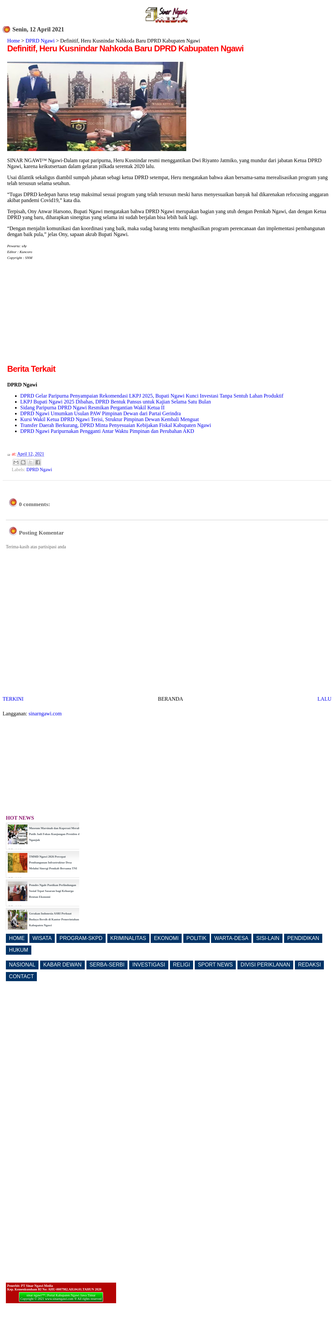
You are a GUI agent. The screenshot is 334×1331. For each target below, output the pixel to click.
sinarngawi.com (45, 713)
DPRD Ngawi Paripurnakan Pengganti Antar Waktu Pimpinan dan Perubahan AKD (107, 431)
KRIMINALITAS (128, 938)
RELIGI (181, 964)
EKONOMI (166, 938)
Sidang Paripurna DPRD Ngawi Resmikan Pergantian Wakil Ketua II (92, 407)
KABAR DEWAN (62, 964)
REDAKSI (309, 964)
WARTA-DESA (231, 938)
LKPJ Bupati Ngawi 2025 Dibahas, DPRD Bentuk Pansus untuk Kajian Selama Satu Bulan (115, 401)
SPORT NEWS (215, 964)
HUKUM (18, 950)
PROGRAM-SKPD (81, 938)
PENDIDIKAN (303, 938)
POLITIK (196, 938)
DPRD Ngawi (39, 40)
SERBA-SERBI (107, 964)
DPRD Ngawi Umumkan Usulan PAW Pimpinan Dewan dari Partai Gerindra (100, 413)
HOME (17, 938)
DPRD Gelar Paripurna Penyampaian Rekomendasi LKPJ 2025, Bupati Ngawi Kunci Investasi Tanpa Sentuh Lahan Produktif (151, 396)
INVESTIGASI (148, 964)
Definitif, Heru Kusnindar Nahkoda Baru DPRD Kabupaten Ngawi (125, 48)
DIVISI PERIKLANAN (265, 964)
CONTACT (21, 976)
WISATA (42, 938)
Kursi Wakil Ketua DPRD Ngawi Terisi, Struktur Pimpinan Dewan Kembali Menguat (109, 419)
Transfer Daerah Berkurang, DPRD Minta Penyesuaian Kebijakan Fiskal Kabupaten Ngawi (115, 425)
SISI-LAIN (268, 938)
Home (13, 40)
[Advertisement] (62, 317)
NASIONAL (22, 964)
